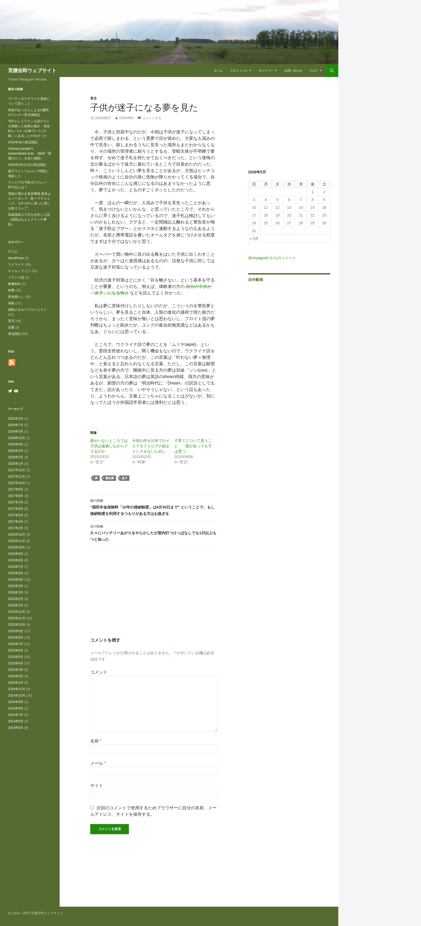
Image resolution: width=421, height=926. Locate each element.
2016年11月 (16, 541)
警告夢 (109, 478)
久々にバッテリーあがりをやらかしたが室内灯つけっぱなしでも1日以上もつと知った (153, 532)
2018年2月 (15, 457)
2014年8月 (15, 708)
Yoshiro (126, 118)
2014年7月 (15, 715)
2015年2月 (15, 676)
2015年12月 (16, 612)
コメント (98, 672)
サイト (96, 785)
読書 (11, 327)
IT (9, 252)
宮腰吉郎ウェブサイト (32, 70)
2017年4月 (15, 522)
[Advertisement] (153, 596)
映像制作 (14, 284)
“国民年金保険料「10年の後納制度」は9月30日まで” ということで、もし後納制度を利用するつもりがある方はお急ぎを (153, 506)
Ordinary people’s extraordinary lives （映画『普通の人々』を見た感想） (29, 153)
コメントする (151, 118)
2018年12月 (16, 438)
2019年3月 (15, 431)
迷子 (125, 478)
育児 (93, 98)
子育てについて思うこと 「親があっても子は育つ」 (193, 445)
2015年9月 (15, 631)
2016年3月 (15, 592)
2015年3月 (15, 670)
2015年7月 (15, 644)
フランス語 (16, 277)
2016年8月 (15, 560)
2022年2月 (15, 418)
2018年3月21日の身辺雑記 (27, 165)
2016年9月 (15, 554)
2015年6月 (15, 650)
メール (98, 763)
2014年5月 (15, 728)
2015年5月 (15, 657)
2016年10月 (16, 547)
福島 (11, 303)
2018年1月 (15, 464)
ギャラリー (266, 70)
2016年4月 (15, 586)
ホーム (218, 70)
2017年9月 (15, 489)
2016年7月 (15, 567)
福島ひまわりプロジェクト (27, 310)
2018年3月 (15, 451)
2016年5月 (15, 579)
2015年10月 (16, 625)
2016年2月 (15, 599)
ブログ (313, 70)
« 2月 (254, 238)
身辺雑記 (14, 334)
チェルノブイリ (19, 271)
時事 (11, 290)
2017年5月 (15, 515)
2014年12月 (16, 689)
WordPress (16, 258)
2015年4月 (15, 663)
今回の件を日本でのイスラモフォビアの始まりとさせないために (151, 445)
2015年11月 (16, 618)
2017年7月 (15, 502)
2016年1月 (15, 605)
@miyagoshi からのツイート (272, 258)
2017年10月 (16, 483)
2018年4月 (15, 444)
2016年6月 (15, 573)
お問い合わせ (293, 70)
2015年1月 (15, 683)
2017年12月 (16, 470)
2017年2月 (15, 528)
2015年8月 (15, 637)
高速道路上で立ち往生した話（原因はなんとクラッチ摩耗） (29, 219)
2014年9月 (15, 702)
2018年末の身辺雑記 (23, 142)
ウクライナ (16, 264)
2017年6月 (15, 509)
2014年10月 (16, 695)
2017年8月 (15, 496)
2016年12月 (16, 534)
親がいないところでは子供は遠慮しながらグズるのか (109, 445)
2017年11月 (16, 476)
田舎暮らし (16, 297)
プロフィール (239, 70)
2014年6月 (15, 721)
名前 (96, 741)
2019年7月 (15, 425)
